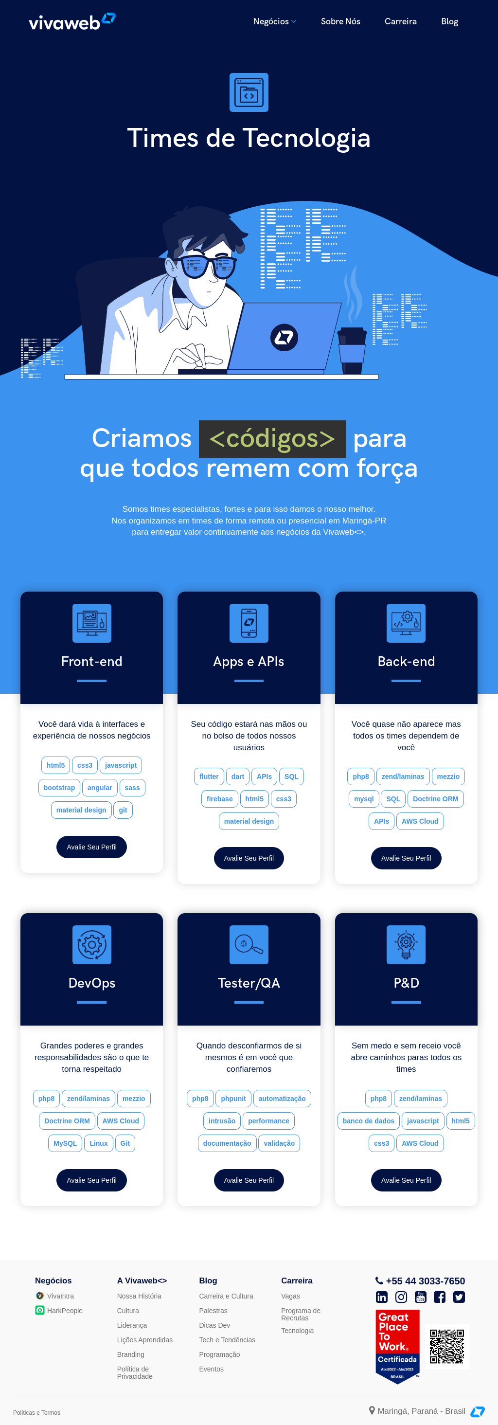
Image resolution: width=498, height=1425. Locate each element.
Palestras (213, 1311)
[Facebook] (439, 1297)
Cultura (128, 1311)
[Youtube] (421, 1297)
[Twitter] (459, 1297)
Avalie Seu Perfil (91, 847)
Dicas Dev (215, 1325)
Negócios (275, 22)
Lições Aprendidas (145, 1340)
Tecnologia (297, 1331)
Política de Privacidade (135, 1372)
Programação (219, 1354)
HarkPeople (59, 1311)
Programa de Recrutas (300, 1314)
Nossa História (139, 1296)
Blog (449, 22)
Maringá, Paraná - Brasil (418, 1411)
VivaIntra (54, 1296)
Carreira (401, 22)
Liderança (132, 1325)
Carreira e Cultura (226, 1296)
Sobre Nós (340, 22)
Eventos (211, 1369)
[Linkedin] (382, 1297)
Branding (130, 1354)
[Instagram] (401, 1297)
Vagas (290, 1296)
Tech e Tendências (227, 1340)
